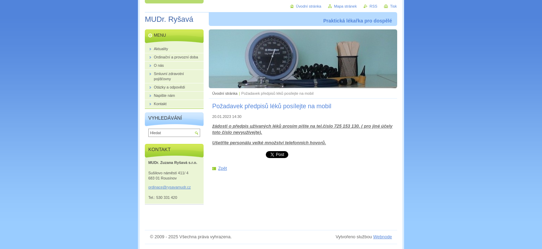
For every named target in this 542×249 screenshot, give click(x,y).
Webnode (382, 236)
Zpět (222, 168)
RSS (373, 6)
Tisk (393, 6)
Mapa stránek (345, 6)
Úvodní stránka (224, 93)
